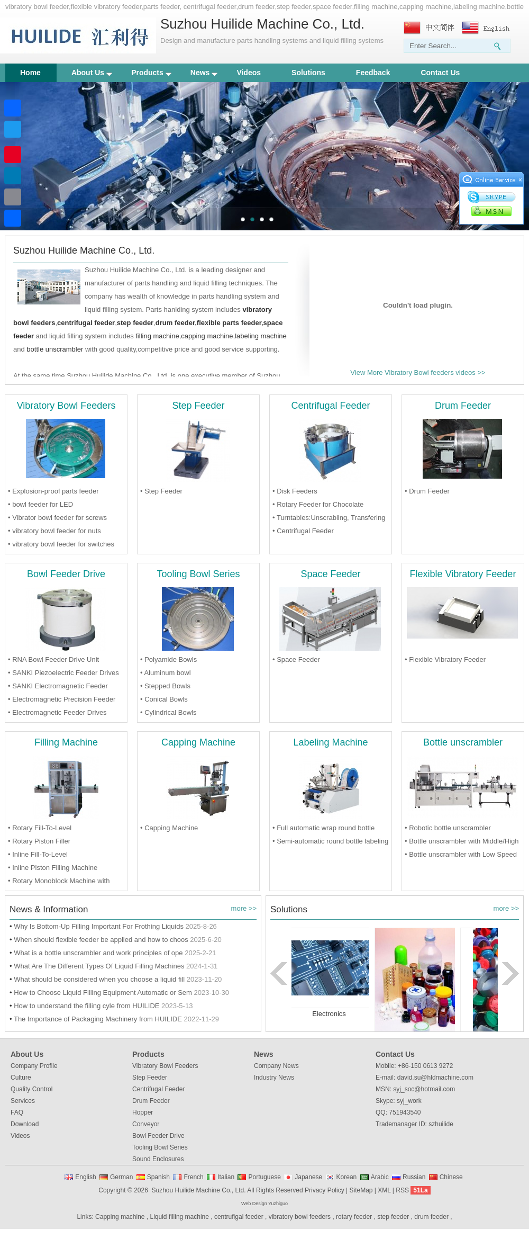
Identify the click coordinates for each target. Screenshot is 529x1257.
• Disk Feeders (294, 491)
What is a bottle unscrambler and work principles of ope (98, 953)
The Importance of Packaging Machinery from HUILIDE (98, 1019)
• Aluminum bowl (165, 673)
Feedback (373, 72)
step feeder (393, 1216)
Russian (414, 1177)
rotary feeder (354, 1216)
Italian (225, 1177)
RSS (402, 1190)
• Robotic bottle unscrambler (448, 828)
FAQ (17, 1112)
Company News (276, 1066)
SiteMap (360, 1190)
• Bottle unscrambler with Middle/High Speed (462, 842)
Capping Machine (198, 742)
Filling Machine (66, 742)
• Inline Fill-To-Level (38, 854)
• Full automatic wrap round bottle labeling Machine (323, 829)
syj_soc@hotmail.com (424, 1089)
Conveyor (145, 1124)
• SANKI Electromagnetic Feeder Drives (58, 687)
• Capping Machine (169, 828)
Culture (21, 1077)
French (193, 1177)
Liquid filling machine (179, 1216)
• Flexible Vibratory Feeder (445, 659)
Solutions (308, 72)
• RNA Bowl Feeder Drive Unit (53, 659)
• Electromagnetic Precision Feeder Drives (61, 700)
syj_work (409, 1101)
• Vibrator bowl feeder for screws (57, 518)
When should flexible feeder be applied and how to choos (101, 940)
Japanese (308, 1177)
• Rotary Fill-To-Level (39, 828)
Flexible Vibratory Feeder (463, 574)
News (204, 72)
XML (384, 1190)
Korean (346, 1177)
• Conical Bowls (164, 699)
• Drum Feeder (427, 491)
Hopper (142, 1112)
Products (151, 72)
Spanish (158, 1177)
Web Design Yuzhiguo (264, 1203)
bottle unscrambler (54, 349)
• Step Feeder (161, 491)
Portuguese (264, 1177)
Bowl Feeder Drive (66, 574)
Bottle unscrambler (463, 742)
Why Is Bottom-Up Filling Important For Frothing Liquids (99, 926)
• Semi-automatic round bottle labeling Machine (330, 842)
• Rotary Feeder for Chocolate (317, 504)
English (85, 1177)
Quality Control (31, 1089)
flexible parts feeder (229, 323)
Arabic (380, 1177)
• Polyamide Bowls (168, 659)
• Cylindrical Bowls (168, 712)
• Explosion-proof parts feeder (53, 491)
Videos (248, 72)
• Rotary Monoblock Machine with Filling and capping (59, 882)
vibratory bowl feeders (300, 1216)
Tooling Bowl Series (198, 574)
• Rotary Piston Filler (39, 841)
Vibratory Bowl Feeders (66, 405)
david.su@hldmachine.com (435, 1077)
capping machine (207, 336)
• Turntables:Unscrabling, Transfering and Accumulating (328, 519)
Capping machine (119, 1216)
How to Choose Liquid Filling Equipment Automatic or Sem (103, 992)
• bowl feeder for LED (40, 504)
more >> (244, 908)
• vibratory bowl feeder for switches (61, 544)
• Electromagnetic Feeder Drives (57, 712)
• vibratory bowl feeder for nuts (54, 531)
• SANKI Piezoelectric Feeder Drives (63, 673)
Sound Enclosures (158, 1159)
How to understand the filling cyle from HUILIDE (86, 1006)
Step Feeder (198, 405)
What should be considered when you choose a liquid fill (99, 979)
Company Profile (34, 1066)
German (121, 1177)
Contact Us (440, 72)
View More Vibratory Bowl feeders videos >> (417, 372)
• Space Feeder (296, 659)
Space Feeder (330, 574)
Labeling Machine (330, 742)
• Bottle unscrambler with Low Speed (461, 854)
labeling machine (261, 336)
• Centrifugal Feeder (303, 531)
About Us (91, 72)
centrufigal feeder (238, 1216)
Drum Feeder (463, 405)
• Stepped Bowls (165, 686)
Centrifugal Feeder (330, 405)
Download (25, 1124)
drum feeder (175, 323)
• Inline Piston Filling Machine (52, 868)
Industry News (274, 1077)
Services (23, 1101)
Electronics (329, 1014)
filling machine (157, 336)
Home (30, 72)
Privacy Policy (324, 1190)
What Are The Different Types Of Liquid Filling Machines (99, 966)
